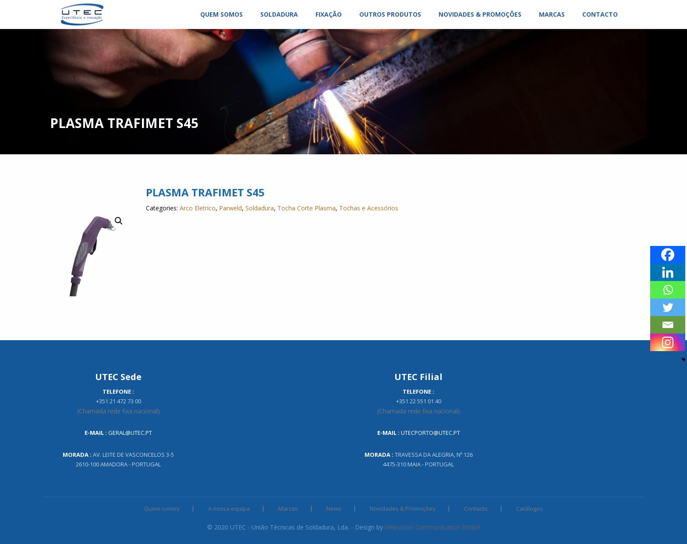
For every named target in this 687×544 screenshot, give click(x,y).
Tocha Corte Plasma (306, 208)
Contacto (476, 509)
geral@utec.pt (130, 433)
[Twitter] (667, 307)
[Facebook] (667, 254)
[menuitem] (82, 14)
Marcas (288, 509)
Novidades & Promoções (403, 509)
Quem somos (162, 509)
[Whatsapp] (667, 290)
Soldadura (259, 208)
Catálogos (529, 509)
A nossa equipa (229, 509)
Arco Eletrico (198, 208)
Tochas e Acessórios (368, 208)
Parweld (230, 208)
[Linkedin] (667, 272)
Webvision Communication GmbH (432, 527)
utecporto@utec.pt (430, 433)
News (333, 509)
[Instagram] (667, 342)
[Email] (667, 325)
